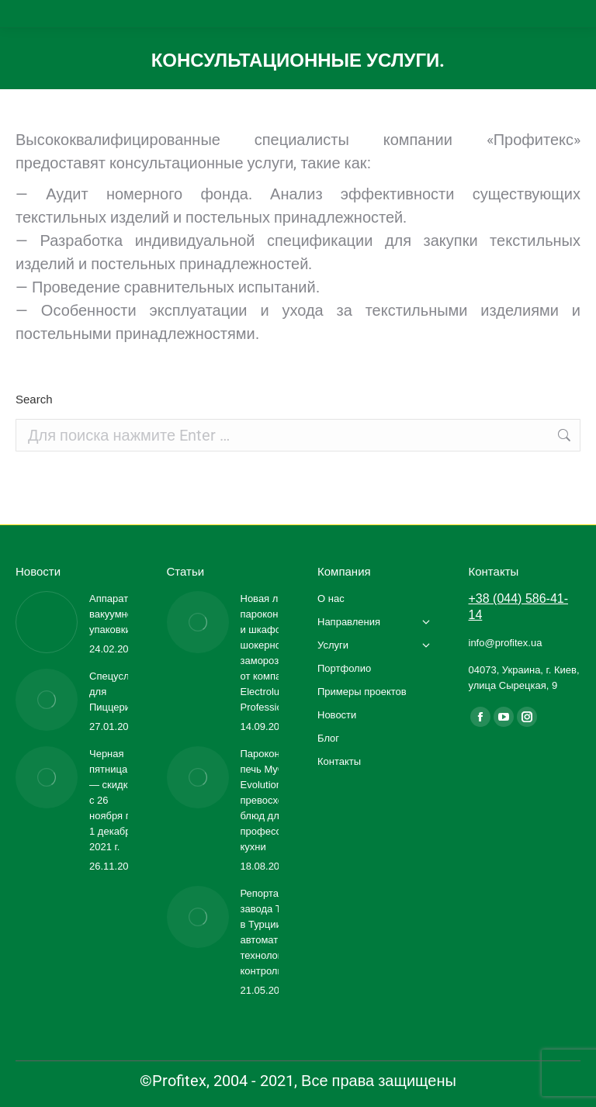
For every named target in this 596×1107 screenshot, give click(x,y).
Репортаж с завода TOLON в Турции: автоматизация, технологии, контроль (277, 932)
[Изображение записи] (47, 622)
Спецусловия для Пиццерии (120, 691)
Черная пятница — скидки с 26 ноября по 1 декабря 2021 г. (113, 800)
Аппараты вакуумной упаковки (113, 614)
